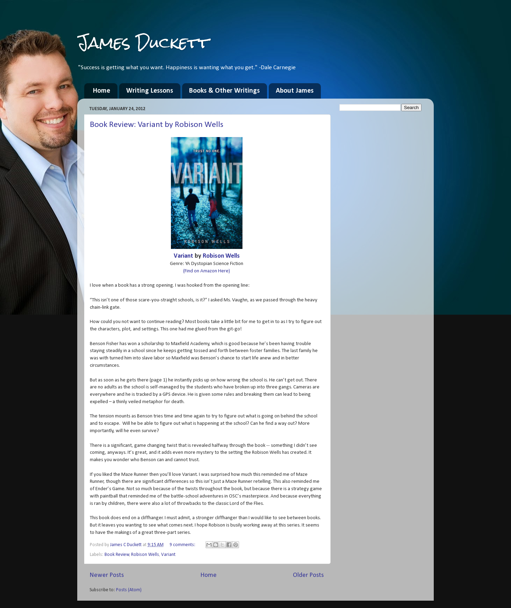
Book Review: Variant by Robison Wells (156, 125)
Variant (183, 256)
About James (295, 90)
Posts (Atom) (129, 590)
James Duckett (143, 42)
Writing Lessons (149, 90)
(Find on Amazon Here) (206, 271)
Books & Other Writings (224, 90)
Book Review (117, 554)
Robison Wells (221, 256)
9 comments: (183, 545)
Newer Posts (106, 575)
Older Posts (308, 575)
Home (101, 90)
